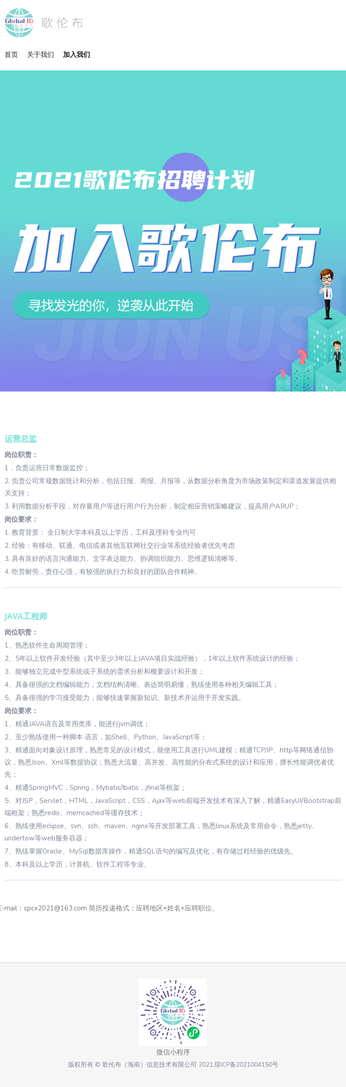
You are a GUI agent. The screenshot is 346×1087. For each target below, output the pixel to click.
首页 (11, 54)
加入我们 (76, 54)
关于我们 (40, 54)
